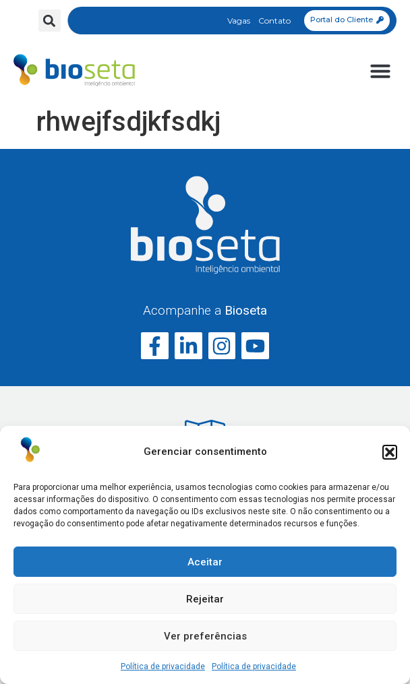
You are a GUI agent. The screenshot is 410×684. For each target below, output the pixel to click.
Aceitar (205, 562)
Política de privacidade (163, 666)
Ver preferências (205, 636)
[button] (390, 452)
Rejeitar (205, 599)
